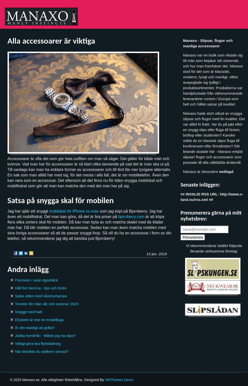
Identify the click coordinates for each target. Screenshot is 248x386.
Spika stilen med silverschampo (41, 296)
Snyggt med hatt (28, 312)
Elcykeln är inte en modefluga (39, 320)
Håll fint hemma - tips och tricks (40, 288)
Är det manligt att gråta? (35, 328)
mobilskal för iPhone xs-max (74, 211)
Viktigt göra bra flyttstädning (38, 343)
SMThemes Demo (119, 380)
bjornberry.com (131, 217)
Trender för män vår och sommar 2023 (46, 304)
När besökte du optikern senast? (41, 351)
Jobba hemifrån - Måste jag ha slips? (45, 335)
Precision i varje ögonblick (36, 280)
